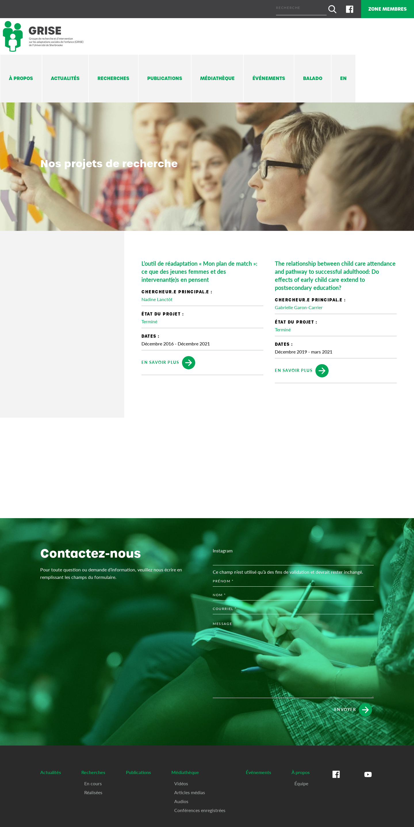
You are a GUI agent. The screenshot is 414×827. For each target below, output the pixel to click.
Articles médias (189, 790)
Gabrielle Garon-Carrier (299, 305)
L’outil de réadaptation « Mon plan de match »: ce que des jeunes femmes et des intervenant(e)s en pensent (199, 269)
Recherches (113, 76)
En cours (93, 781)
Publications (164, 76)
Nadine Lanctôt (156, 297)
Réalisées (93, 790)
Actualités (65, 76)
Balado (312, 76)
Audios (181, 799)
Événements (268, 76)
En (343, 76)
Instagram (223, 548)
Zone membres (383, 8)
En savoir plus (168, 360)
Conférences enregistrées (199, 808)
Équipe (301, 781)
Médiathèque (217, 76)
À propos (21, 76)
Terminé (149, 319)
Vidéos (181, 781)
